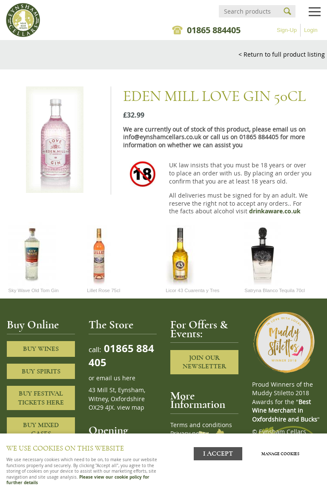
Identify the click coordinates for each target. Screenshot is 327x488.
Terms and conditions (201, 425)
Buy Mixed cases (41, 429)
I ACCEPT (218, 454)
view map (130, 407)
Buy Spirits (41, 371)
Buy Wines (41, 348)
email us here (115, 378)
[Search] (249, 11)
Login (311, 30)
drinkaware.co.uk (275, 211)
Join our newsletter (204, 362)
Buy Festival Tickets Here (41, 398)
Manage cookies (280, 454)
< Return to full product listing (281, 54)
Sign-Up (287, 30)
